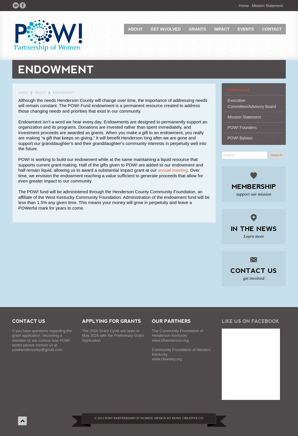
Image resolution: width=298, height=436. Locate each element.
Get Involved (166, 29)
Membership (254, 186)
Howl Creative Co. (188, 418)
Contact (272, 29)
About (135, 29)
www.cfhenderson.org (170, 340)
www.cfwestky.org (167, 359)
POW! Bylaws (240, 138)
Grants (197, 29)
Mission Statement (267, 5)
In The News (254, 228)
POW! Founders (242, 127)
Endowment (238, 90)
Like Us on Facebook (250, 321)
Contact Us (253, 270)
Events (246, 29)
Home (244, 5)
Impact (222, 29)
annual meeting (173, 170)
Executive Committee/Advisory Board (252, 103)
